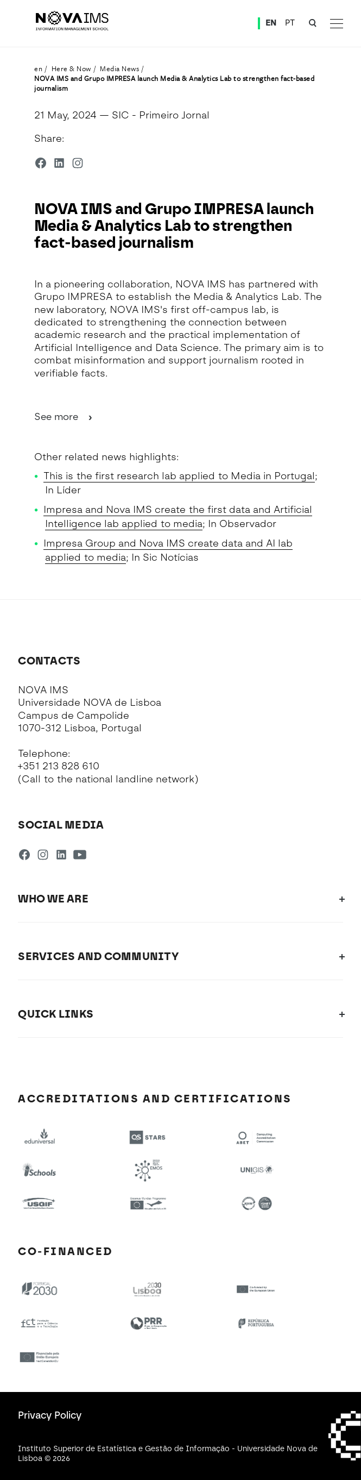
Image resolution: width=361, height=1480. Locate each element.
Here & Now (71, 68)
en (38, 68)
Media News (119, 68)
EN (271, 23)
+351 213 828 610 (58, 766)
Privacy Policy (49, 1415)
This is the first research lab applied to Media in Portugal (179, 476)
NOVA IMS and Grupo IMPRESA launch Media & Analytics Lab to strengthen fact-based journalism (174, 83)
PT (290, 23)
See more (64, 417)
